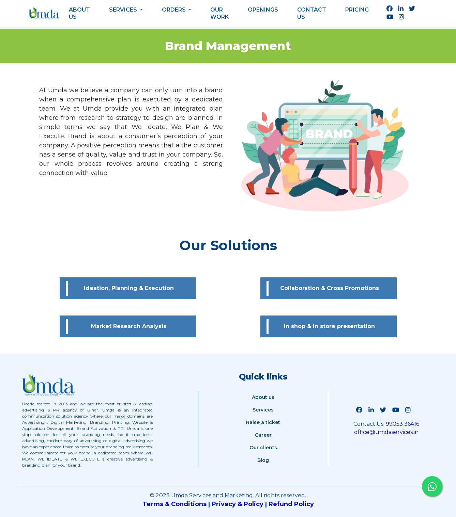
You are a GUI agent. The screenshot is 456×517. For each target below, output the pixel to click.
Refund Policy (291, 504)
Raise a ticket (263, 422)
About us (263, 397)
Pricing (357, 9)
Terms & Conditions (174, 504)
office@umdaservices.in (386, 432)
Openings (263, 9)
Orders (174, 9)
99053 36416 (401, 424)
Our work (219, 13)
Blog (263, 460)
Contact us (311, 13)
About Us (79, 13)
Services (123, 9)
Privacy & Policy (237, 504)
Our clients (263, 448)
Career (263, 435)
